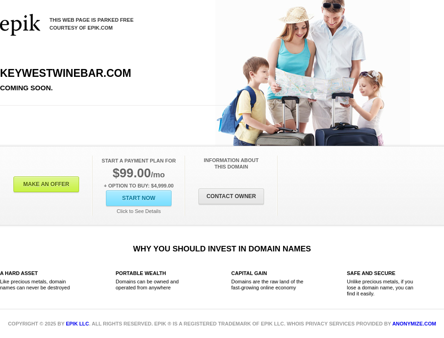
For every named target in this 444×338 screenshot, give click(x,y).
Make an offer (46, 184)
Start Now (138, 198)
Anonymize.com (414, 323)
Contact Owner (231, 196)
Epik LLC (77, 323)
